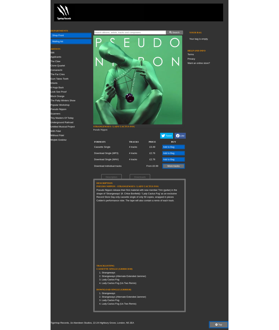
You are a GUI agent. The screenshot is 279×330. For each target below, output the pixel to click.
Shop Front (58, 35)
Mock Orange (57, 96)
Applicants (56, 57)
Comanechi (56, 70)
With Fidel (56, 131)
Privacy (191, 58)
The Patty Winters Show (63, 100)
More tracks (173, 166)
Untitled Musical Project (63, 126)
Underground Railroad (62, 122)
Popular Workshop (60, 105)
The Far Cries (58, 74)
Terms (191, 54)
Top (218, 324)
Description (111, 177)
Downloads (140, 177)
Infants (54, 83)
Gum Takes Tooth (60, 78)
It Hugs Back (57, 87)
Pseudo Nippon (58, 109)
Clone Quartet (58, 65)
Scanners (55, 113)
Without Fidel (57, 135)
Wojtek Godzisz (59, 139)
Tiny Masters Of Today (62, 118)
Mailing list (57, 41)
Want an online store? (199, 63)
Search (174, 32)
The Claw (55, 61)
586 (52, 52)
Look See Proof (59, 91)
